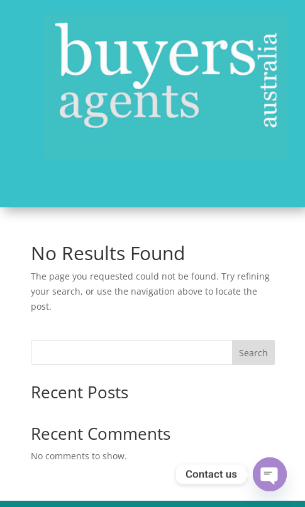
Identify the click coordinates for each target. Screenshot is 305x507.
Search (253, 353)
